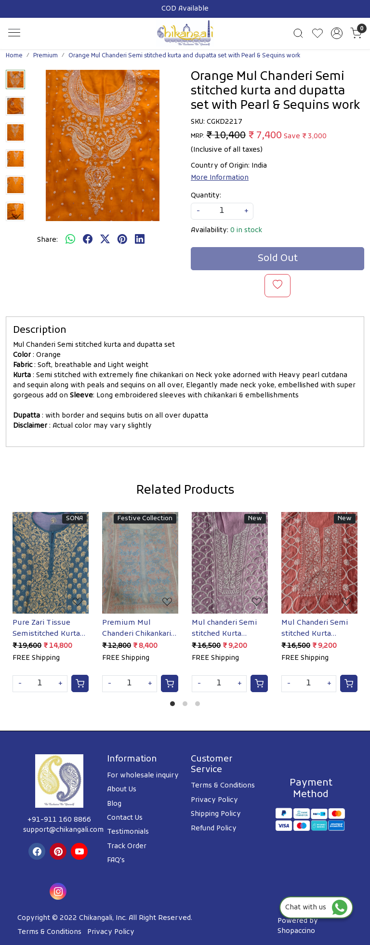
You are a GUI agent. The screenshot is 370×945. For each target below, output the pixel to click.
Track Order (126, 846)
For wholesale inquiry (143, 775)
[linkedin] (139, 240)
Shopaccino (296, 931)
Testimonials (128, 832)
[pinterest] (122, 240)
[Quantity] (40, 683)
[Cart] (80, 683)
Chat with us (316, 907)
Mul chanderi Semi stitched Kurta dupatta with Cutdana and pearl (224, 628)
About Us (121, 789)
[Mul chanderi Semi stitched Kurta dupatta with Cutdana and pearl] (230, 563)
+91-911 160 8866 (59, 820)
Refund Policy (214, 828)
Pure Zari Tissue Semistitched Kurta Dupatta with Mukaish (46, 628)
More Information (220, 178)
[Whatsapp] (70, 240)
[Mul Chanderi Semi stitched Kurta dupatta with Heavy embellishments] (319, 563)
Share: (47, 240)
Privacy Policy (214, 800)
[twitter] (105, 240)
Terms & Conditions (223, 785)
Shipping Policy (216, 814)
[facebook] (87, 240)
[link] (298, 33)
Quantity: (206, 195)
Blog (114, 804)
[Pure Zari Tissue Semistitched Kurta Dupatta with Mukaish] (51, 563)
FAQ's (116, 860)
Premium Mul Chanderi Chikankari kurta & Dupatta (136, 628)
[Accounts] (336, 33)
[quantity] (222, 211)
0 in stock (246, 230)
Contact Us (125, 818)
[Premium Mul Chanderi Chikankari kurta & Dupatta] (140, 563)
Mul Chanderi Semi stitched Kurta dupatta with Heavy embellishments (316, 628)
